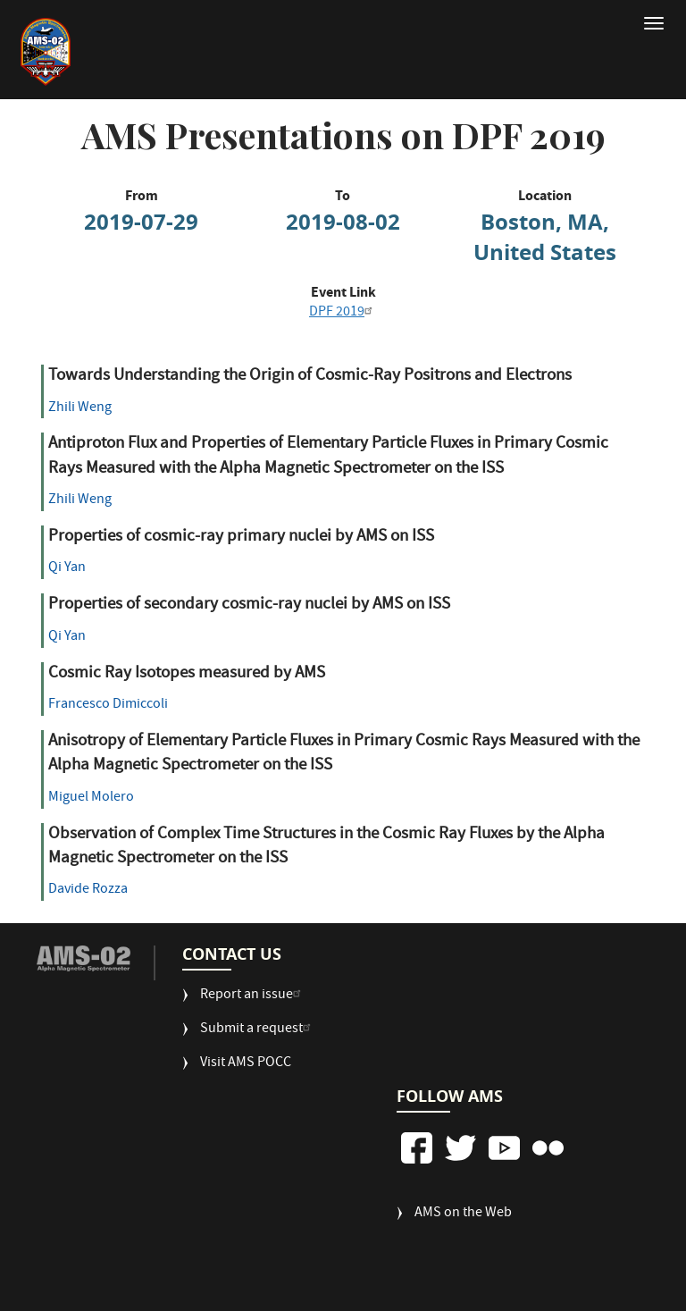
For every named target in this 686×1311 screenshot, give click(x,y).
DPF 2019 (343, 313)
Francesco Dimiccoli (108, 705)
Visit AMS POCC (245, 1064)
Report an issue (252, 996)
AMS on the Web (463, 1214)
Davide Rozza (88, 890)
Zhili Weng (80, 408)
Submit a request (257, 1030)
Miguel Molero (91, 798)
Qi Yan (67, 568)
